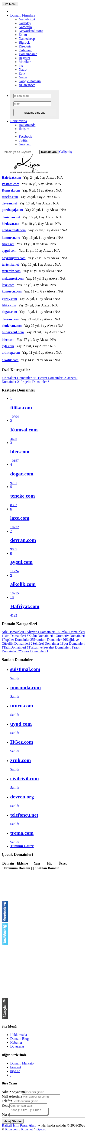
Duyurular (17, 1046)
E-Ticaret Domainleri (51, 378)
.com (11, 177)
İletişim (24, 129)
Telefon (7, 1101)
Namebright (27, 19)
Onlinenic (25, 50)
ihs (21, 65)
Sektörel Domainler (47, 643)
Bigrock (24, 42)
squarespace (27, 85)
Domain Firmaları (22, 15)
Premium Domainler (50, 639)
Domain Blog (19, 1038)
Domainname (28, 54)
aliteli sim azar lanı (19, 1126)
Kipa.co (40, 1130)
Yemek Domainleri (34, 651)
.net (9, 203)
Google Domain (30, 81)
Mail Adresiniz (12, 1096)
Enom (23, 35)
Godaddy (25, 23)
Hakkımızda (18, 121)
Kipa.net (27, 1130)
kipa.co (15, 1071)
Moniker (24, 62)
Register (24, 58)
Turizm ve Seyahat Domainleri (51, 647)
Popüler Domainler (18, 639)
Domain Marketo (22, 1063)
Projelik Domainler (34, 382)
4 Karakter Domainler (18, 378)
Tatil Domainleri (16, 647)
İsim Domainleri (15, 636)
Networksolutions (31, 31)
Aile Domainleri (14, 632)
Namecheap (27, 38)
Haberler (16, 1042)
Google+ (25, 144)
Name (23, 77)
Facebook (25, 136)
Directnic (25, 46)
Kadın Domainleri (42, 636)
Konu (5, 1105)
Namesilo (25, 27)
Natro (22, 69)
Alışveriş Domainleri (42, 632)
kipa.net (15, 1067)
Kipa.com (12, 1130)
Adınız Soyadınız (14, 1092)
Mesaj (6, 1116)
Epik (22, 73)
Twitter (24, 140)
